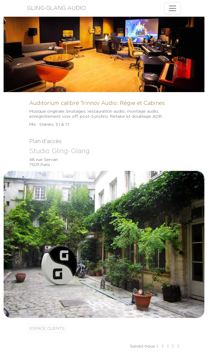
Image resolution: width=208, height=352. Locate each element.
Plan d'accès (45, 141)
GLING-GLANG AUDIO (56, 8)
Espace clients (47, 328)
